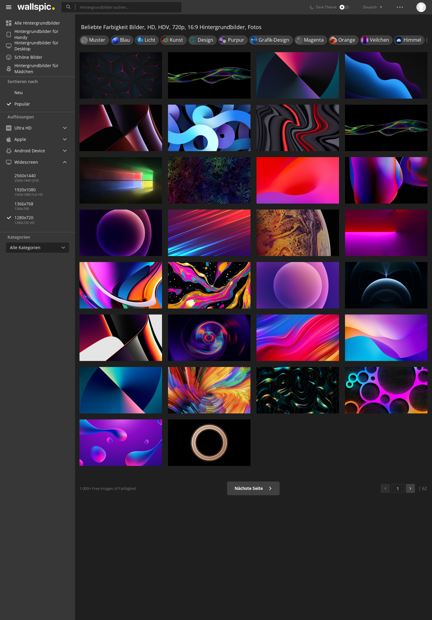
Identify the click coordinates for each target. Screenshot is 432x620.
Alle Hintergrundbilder (33, 23)
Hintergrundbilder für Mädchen (32, 68)
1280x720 (44, 217)
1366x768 (23, 203)
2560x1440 (25, 175)
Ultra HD (19, 128)
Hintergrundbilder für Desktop (32, 46)
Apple (16, 139)
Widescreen (22, 162)
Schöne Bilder (24, 57)
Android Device (25, 151)
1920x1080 (25, 189)
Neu (18, 92)
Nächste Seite (253, 488)
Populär (22, 104)
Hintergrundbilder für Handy (32, 34)
